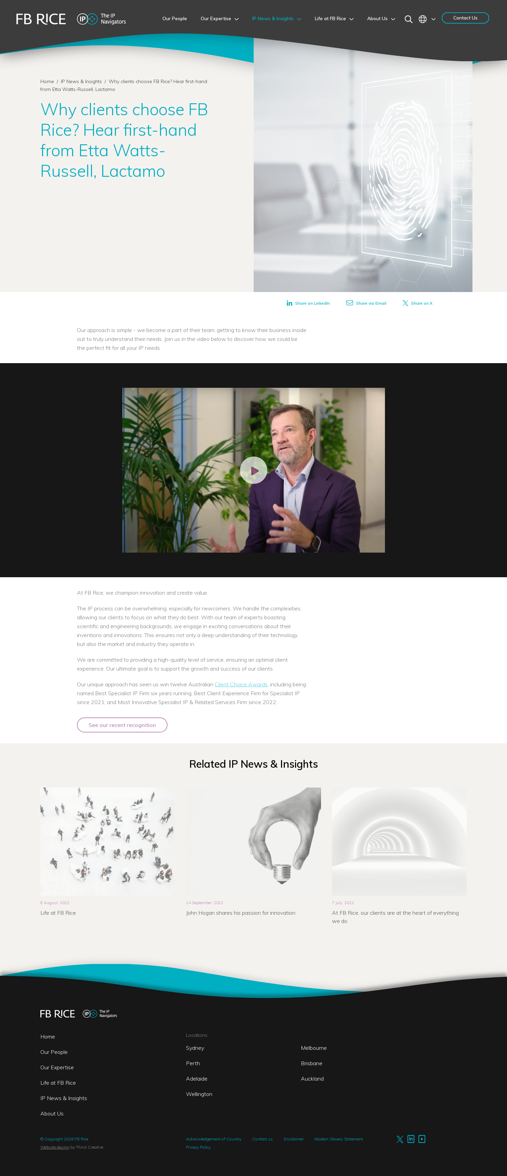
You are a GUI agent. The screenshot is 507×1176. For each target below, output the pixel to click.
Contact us (262, 1138)
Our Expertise (57, 1067)
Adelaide (197, 1078)
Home (47, 81)
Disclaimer (294, 1138)
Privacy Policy (198, 1147)
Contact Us (465, 18)
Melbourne (314, 1047)
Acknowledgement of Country (213, 1138)
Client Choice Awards (241, 684)
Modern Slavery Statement (339, 1138)
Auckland (312, 1078)
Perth (193, 1063)
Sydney (195, 1047)
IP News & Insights (82, 81)
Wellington (199, 1094)
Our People (54, 1051)
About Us (52, 1113)
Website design (54, 1147)
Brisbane (311, 1063)
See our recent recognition (122, 725)
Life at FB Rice (58, 1082)
